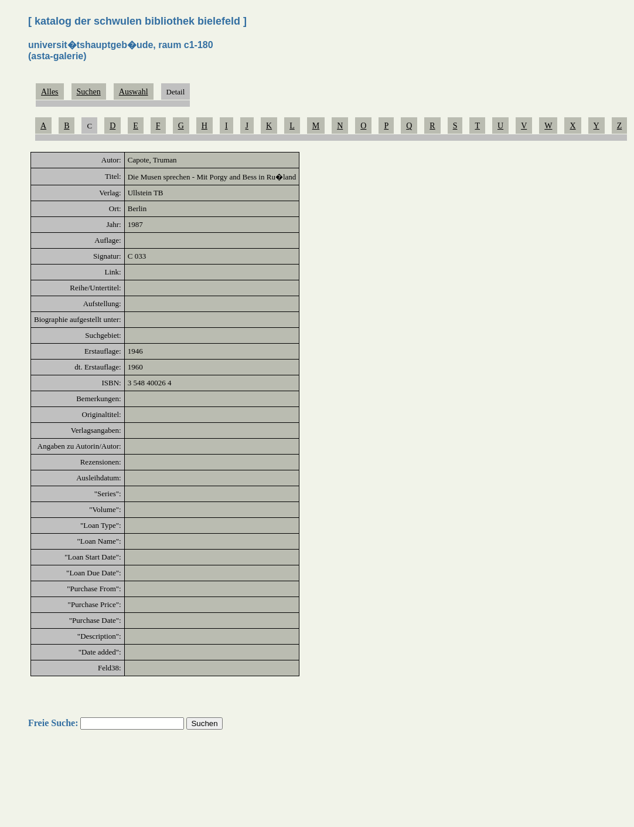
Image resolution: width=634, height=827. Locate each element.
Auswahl (133, 91)
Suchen (89, 91)
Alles (50, 91)
